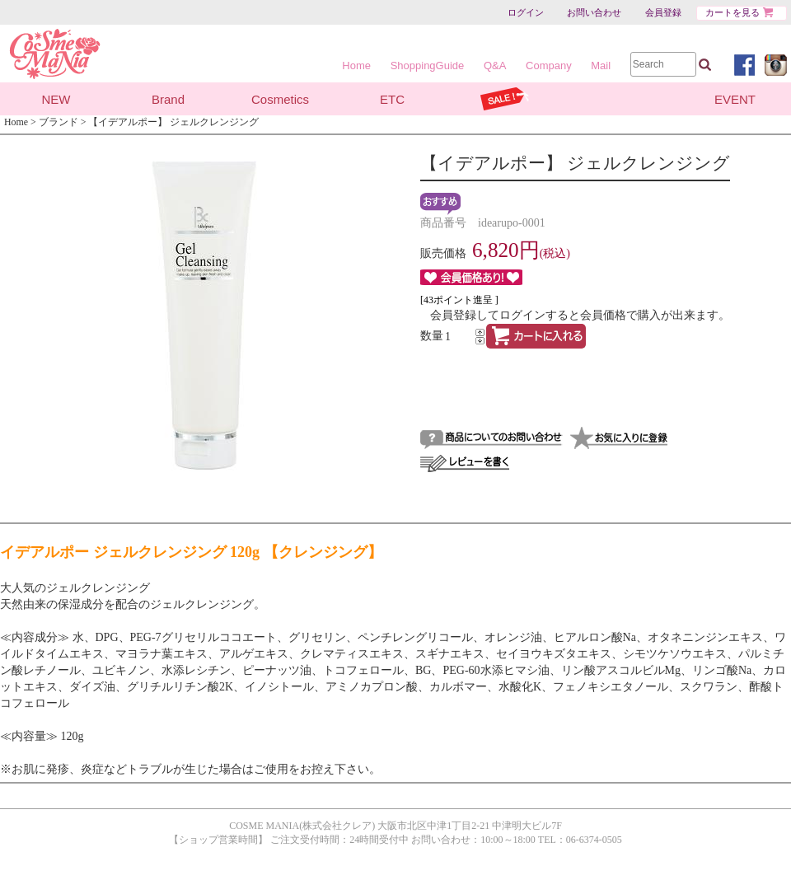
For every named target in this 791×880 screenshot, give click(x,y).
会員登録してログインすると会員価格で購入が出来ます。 (580, 315)
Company (549, 65)
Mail (601, 65)
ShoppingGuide (428, 65)
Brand (168, 99)
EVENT (735, 99)
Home (356, 65)
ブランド (58, 122)
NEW (56, 99)
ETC (392, 99)
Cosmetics (280, 99)
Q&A (495, 65)
